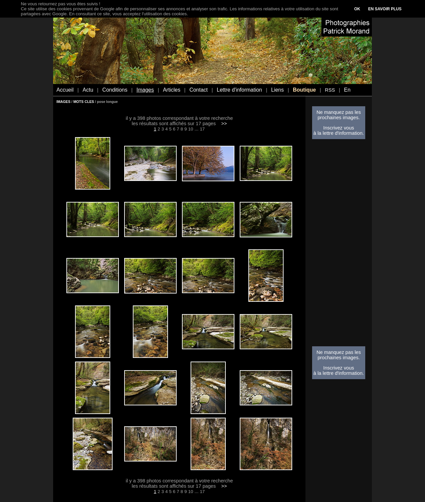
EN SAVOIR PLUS (384, 9)
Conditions (115, 90)
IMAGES (63, 102)
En (347, 90)
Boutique (304, 90)
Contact (198, 90)
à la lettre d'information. (338, 133)
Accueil (65, 90)
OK (357, 9)
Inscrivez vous (338, 127)
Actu (88, 90)
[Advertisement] (338, 244)
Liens (277, 90)
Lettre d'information (239, 90)
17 (202, 128)
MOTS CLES (83, 102)
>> (224, 123)
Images (145, 90)
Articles (171, 90)
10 (190, 128)
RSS (330, 90)
